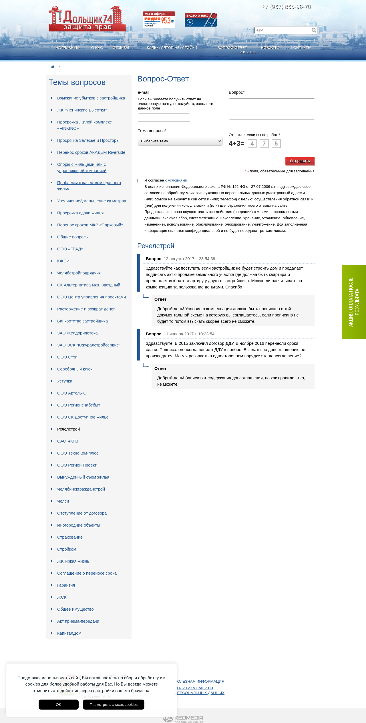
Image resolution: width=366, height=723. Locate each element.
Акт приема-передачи (78, 621)
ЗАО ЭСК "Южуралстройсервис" (88, 345)
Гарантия (66, 585)
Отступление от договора (82, 513)
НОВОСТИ (270, 47)
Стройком (66, 549)
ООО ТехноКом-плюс (77, 453)
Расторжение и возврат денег (86, 309)
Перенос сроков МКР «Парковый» (90, 225)
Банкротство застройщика (82, 321)
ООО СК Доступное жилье (83, 417)
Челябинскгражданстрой (81, 489)
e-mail (143, 92)
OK (58, 704)
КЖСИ (63, 261)
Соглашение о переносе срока (87, 573)
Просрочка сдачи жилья (80, 213)
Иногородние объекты (78, 525)
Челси (63, 501)
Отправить (300, 164)
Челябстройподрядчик (79, 273)
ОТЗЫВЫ (121, 47)
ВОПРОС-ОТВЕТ (233, 50)
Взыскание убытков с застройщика (91, 98)
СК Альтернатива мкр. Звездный (88, 285)
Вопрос (236, 92)
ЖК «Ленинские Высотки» (82, 110)
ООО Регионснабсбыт (78, 405)
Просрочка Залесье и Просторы (88, 140)
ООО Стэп (67, 357)
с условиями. (176, 184)
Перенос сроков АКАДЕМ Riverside (91, 152)
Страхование (70, 537)
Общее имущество (75, 609)
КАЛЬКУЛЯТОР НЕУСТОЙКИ (172, 47)
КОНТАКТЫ (301, 47)
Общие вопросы (73, 237)
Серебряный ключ (75, 369)
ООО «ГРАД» (70, 249)
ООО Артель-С (71, 393)
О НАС (97, 47)
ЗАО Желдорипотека (77, 333)
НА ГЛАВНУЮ (67, 47)
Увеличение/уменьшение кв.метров (91, 201)
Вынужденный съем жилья (83, 477)
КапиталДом (69, 633)
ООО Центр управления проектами (91, 297)
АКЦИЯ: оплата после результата (354, 302)
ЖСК (62, 597)
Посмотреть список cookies (114, 704)
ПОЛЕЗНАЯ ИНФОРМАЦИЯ (199, 681)
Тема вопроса (152, 130)
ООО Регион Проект (77, 465)
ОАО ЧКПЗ (67, 441)
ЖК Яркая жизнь (73, 561)
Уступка (64, 381)
